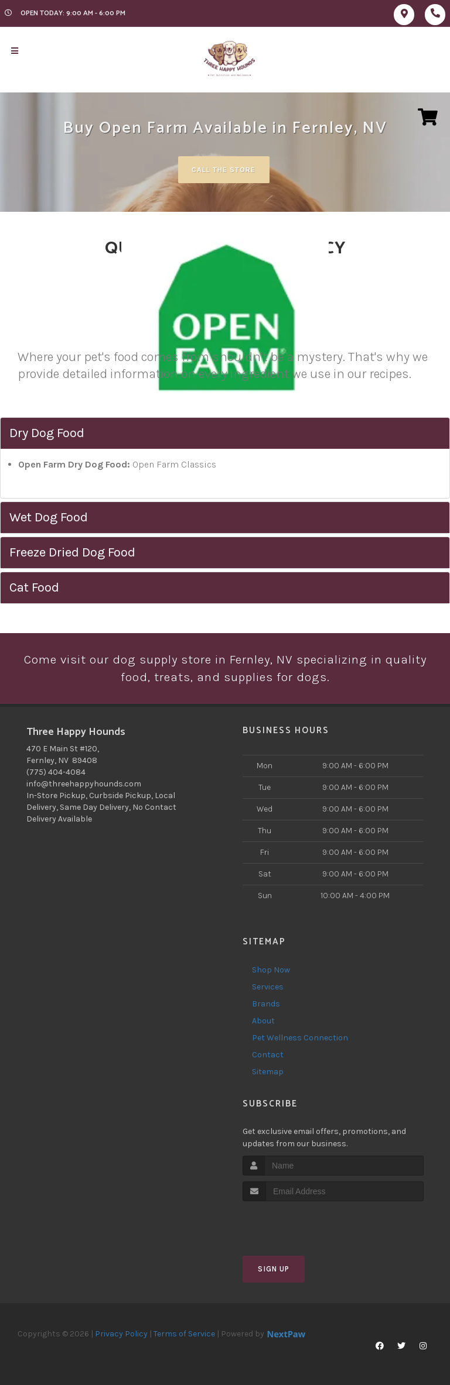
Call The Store (223, 169)
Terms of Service (184, 1335)
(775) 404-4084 (56, 773)
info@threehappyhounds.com (83, 784)
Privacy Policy (121, 1335)
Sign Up (273, 1270)
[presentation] (305, 1224)
